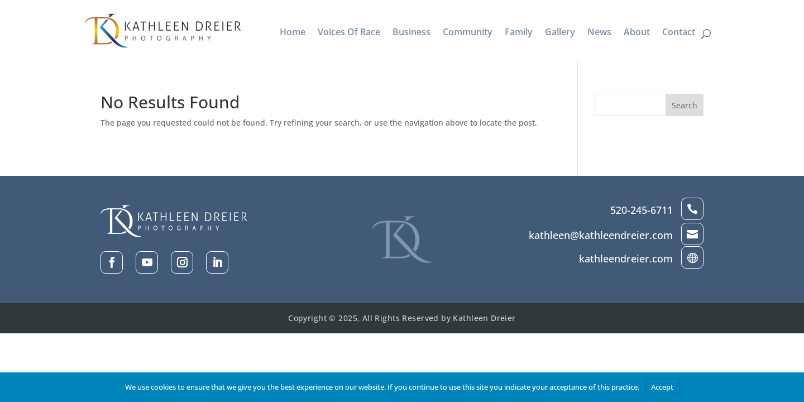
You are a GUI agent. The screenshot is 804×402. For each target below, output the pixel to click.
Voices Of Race (349, 33)
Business (411, 33)
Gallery (560, 33)
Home (292, 33)
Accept (662, 387)
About (637, 33)
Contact (678, 33)
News (599, 33)
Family (519, 33)
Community (467, 33)
